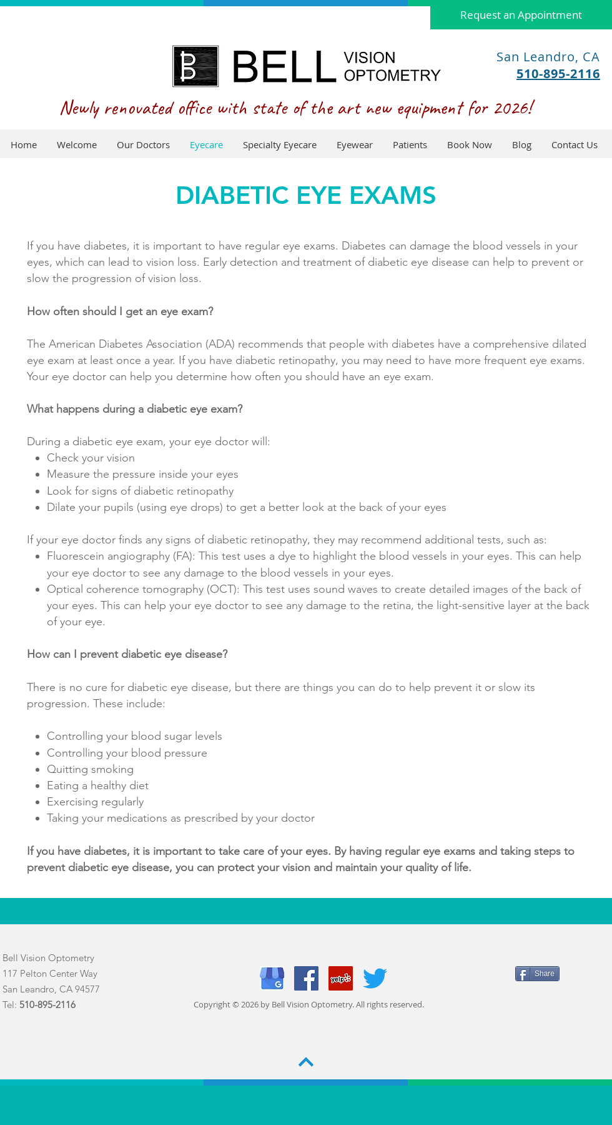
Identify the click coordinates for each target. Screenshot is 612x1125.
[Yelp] (340, 978)
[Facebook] (306, 978)
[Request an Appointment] (521, 14)
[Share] (537, 973)
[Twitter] (375, 978)
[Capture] (272, 978)
